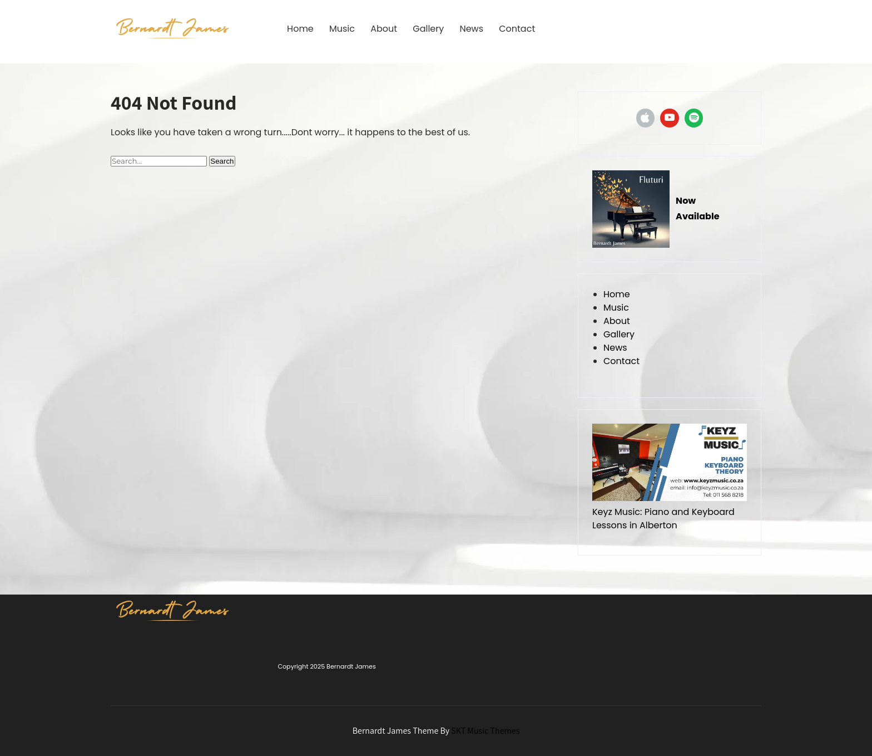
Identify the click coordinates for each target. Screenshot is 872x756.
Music (342, 28)
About (383, 28)
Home (300, 28)
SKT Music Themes (485, 731)
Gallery (428, 28)
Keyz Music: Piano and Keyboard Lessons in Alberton (663, 518)
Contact (517, 28)
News (471, 28)
